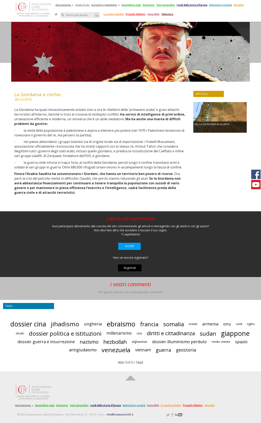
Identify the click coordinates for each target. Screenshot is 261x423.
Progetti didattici (135, 14)
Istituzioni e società (220, 5)
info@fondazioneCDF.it (120, 414)
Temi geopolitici (165, 5)
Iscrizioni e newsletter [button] (105, 5)
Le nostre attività (114, 14)
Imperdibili (153, 14)
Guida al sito (82, 5)
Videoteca (167, 14)
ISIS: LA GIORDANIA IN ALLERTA (212, 124)
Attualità (238, 5)
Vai (96, 15)
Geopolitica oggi (131, 5)
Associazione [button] (64, 5)
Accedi (129, 246)
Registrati (130, 268)
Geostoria (148, 5)
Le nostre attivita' (171, 405)
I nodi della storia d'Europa (192, 5)
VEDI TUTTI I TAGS (130, 362)
